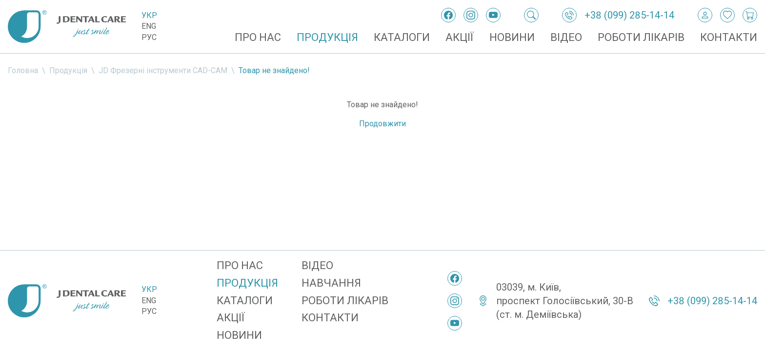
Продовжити (382, 123)
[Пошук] (531, 15)
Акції (459, 37)
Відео (566, 37)
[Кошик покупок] (750, 15)
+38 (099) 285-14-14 (629, 15)
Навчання (331, 283)
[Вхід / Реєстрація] (705, 15)
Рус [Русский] (149, 37)
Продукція (327, 37)
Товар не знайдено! (274, 70)
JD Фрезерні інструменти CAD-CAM (163, 70)
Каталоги (402, 37)
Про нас (258, 37)
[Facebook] (448, 15)
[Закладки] (727, 15)
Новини (512, 37)
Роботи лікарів (641, 37)
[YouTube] (493, 15)
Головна (23, 70)
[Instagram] (470, 15)
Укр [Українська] (149, 15)
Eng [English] (148, 26)
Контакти (728, 37)
